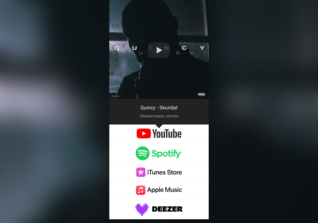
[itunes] (159, 175)
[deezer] (159, 213)
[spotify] (159, 157)
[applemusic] (159, 193)
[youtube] (159, 136)
